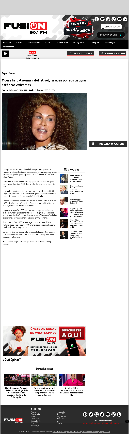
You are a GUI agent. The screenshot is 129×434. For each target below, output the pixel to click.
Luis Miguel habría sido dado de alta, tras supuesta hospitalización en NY (76, 235)
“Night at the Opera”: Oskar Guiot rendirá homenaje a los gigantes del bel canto (76, 223)
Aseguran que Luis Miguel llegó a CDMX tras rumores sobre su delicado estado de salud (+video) (76, 212)
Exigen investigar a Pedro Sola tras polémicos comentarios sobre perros (76, 189)
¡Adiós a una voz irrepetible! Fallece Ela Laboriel (76, 201)
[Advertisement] (71, 281)
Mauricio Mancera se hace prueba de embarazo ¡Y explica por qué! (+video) (76, 178)
